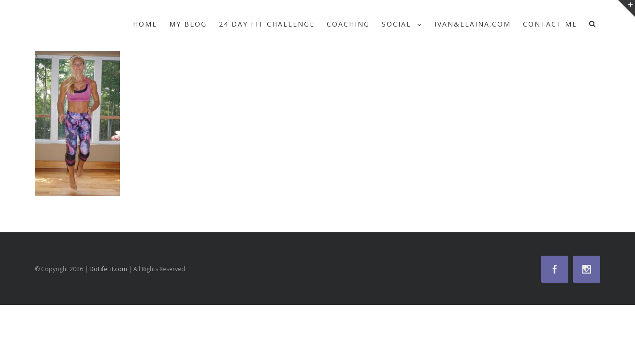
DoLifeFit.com (108, 269)
